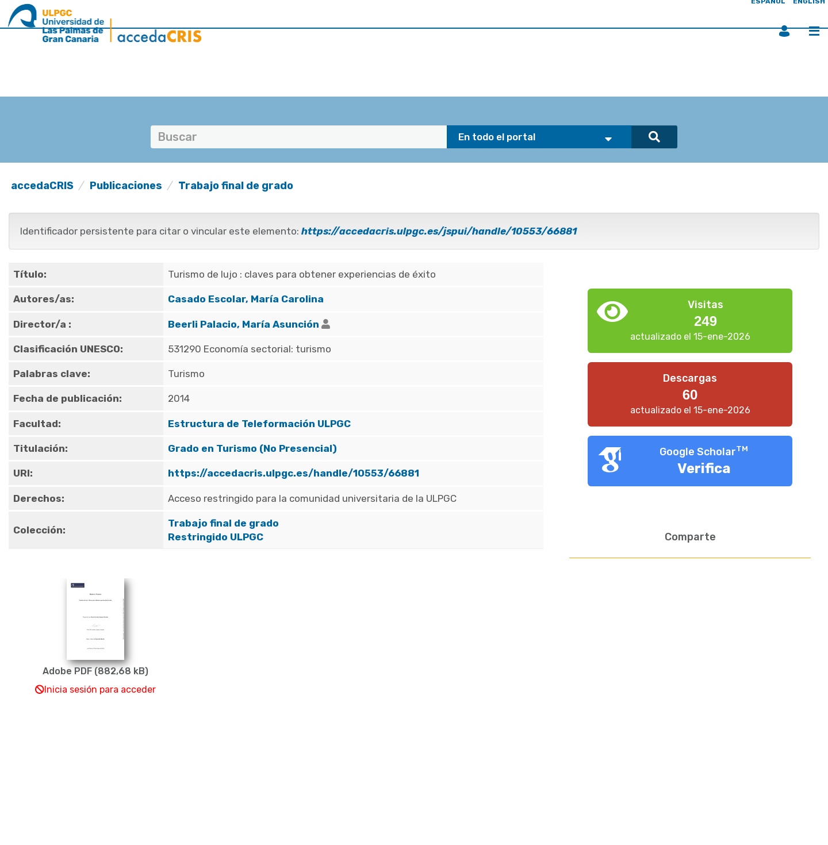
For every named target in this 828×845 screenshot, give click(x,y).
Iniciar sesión (784, 31)
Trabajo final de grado (235, 185)
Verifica (704, 468)
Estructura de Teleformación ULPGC (259, 423)
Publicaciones (126, 185)
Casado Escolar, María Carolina (246, 299)
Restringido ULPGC (215, 537)
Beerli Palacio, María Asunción (243, 324)
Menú (814, 31)
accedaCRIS (42, 185)
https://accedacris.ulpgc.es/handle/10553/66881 (293, 473)
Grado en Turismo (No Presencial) (252, 448)
